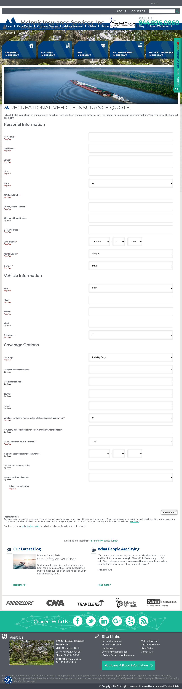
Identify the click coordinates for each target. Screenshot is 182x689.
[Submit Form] (169, 512)
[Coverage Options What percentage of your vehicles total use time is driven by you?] (131, 418)
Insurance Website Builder (104, 540)
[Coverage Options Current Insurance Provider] (131, 465)
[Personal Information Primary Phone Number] (131, 206)
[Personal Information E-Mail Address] (131, 229)
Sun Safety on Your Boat (56, 559)
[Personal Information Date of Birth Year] (134, 241)
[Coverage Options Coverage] (131, 357)
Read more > (20, 584)
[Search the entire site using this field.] (161, 3)
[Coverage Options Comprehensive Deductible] (131, 369)
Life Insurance (109, 648)
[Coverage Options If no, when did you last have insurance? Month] (99, 453)
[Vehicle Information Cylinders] (131, 335)
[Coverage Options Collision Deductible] (131, 381)
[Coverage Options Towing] (131, 393)
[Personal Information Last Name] (131, 148)
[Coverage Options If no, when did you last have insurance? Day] (119, 453)
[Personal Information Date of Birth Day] (119, 241)
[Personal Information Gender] (131, 265)
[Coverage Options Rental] (131, 405)
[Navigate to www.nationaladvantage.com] (176, 65)
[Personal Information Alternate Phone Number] (131, 218)
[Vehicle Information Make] (131, 300)
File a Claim (147, 648)
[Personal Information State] (131, 183)
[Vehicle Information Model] (131, 311)
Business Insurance (111, 644)
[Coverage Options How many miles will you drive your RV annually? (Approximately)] (131, 429)
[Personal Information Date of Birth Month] (99, 241)
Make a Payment (149, 641)
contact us (134, 521)
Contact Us (147, 651)
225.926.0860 (71, 655)
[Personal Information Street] (131, 159)
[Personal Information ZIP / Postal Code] (131, 195)
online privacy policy (30, 526)
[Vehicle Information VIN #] (131, 323)
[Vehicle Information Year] (131, 288)
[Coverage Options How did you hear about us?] (131, 477)
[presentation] (36, 497)
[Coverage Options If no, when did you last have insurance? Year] (134, 453)
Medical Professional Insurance (118, 655)
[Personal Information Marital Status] (131, 253)
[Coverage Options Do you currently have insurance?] (131, 441)
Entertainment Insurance (114, 651)
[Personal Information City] (131, 171)
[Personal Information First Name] (131, 136)
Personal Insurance (112, 641)
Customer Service (150, 644)
